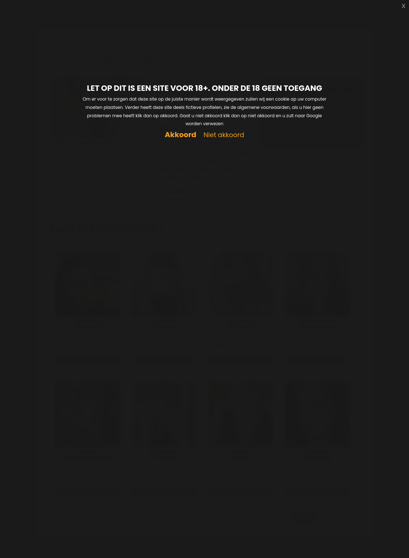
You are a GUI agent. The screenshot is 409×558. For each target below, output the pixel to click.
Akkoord (180, 135)
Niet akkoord (224, 135)
